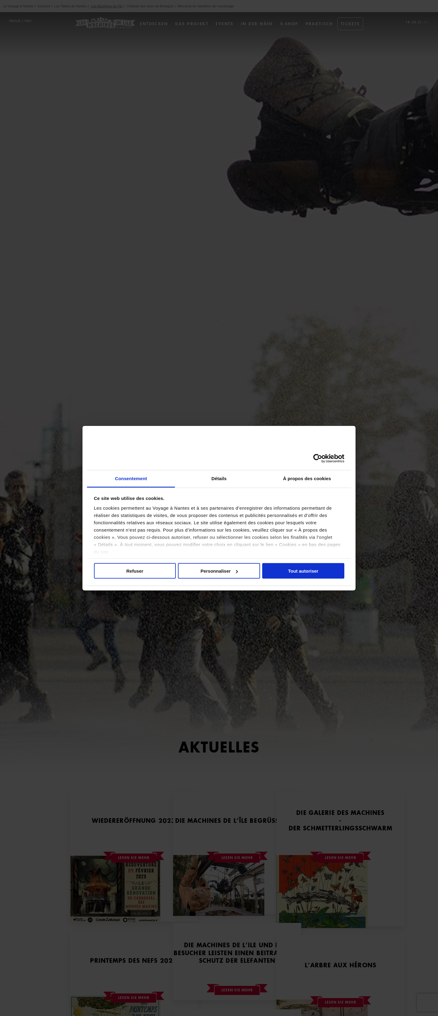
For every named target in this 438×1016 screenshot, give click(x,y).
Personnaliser (219, 571)
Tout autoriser (303, 571)
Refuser (134, 571)
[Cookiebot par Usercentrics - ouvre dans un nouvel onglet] (317, 458)
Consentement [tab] (131, 478)
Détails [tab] (219, 478)
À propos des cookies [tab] (307, 478)
